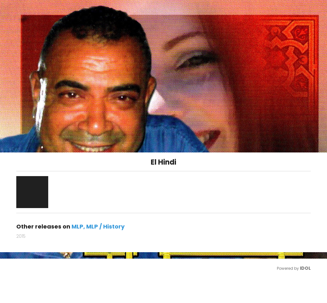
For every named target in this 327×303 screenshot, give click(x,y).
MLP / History (105, 226)
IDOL (305, 268)
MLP (77, 226)
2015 (21, 236)
